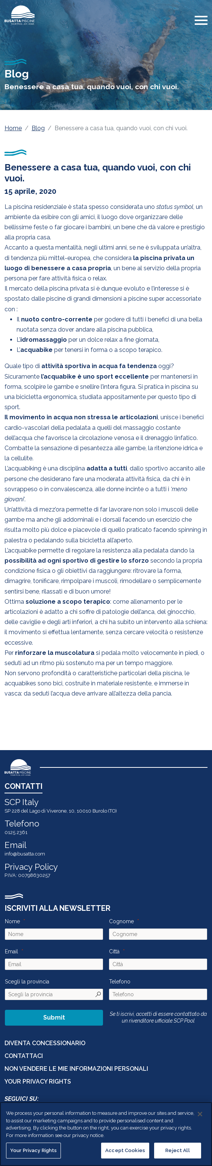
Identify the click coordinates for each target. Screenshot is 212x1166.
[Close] (200, 1114)
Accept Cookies (125, 1150)
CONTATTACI (24, 1055)
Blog (38, 128)
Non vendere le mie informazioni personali (76, 1068)
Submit (54, 1017)
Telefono (119, 982)
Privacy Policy (31, 867)
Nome (12, 921)
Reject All (177, 1150)
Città (114, 951)
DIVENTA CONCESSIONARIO (45, 1043)
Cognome (121, 921)
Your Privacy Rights (38, 1081)
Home (13, 128)
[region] (106, 1134)
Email (11, 951)
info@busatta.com (25, 854)
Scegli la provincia (27, 982)
